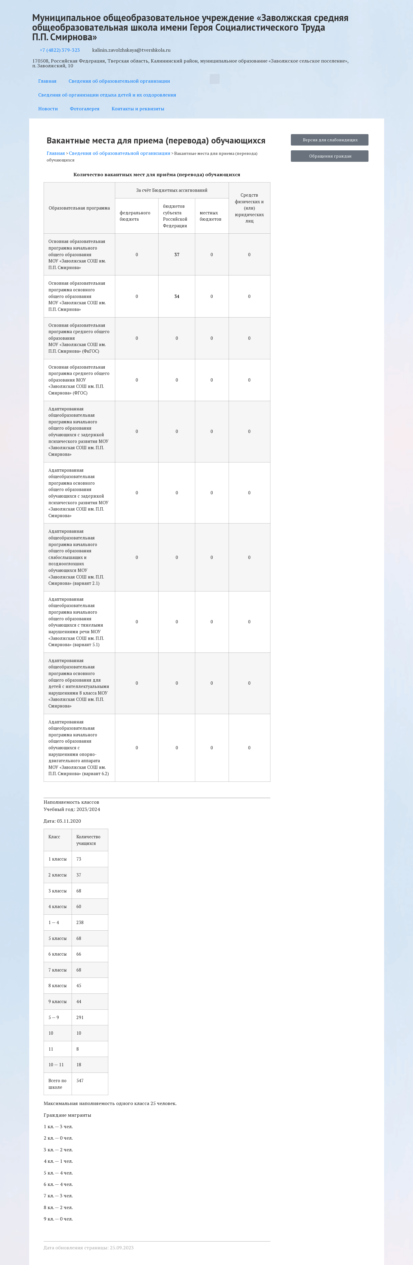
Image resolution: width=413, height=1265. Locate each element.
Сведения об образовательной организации (119, 81)
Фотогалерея (85, 108)
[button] (215, 79)
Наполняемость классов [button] (71, 802)
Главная (47, 81)
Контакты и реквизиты (138, 108)
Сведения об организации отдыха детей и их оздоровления (107, 94)
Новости (48, 108)
